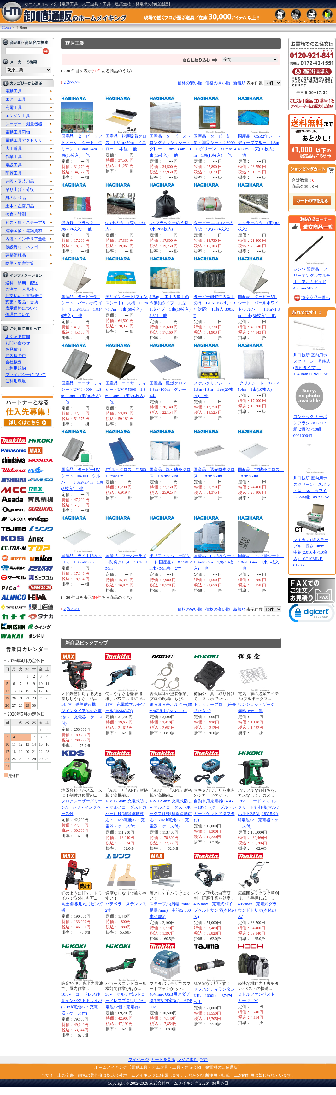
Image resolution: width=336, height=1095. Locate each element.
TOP (204, 1059)
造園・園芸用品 (19, 181)
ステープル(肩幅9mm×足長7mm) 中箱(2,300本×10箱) (170, 910)
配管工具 (13, 173)
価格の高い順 (217, 82)
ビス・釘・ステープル (25, 222)
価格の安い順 (190, 82)
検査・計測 (15, 214)
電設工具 (13, 165)
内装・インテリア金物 (25, 238)
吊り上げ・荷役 (19, 189)
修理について (17, 314)
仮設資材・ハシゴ (21, 247)
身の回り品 (15, 197)
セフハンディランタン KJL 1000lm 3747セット (216, 995)
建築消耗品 (15, 255)
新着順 (239, 82)
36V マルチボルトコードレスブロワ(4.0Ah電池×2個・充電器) (125, 1000)
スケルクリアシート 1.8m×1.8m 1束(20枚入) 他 (214, 389)
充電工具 (13, 107)
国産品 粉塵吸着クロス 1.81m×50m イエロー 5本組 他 (125, 142)
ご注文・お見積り (21, 289)
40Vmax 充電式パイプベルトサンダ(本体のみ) (215, 910)
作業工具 (13, 156)
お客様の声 (15, 355)
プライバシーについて (25, 374)
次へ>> (73, 82)
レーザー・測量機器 (23, 124)
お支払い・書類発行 (23, 295)
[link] (312, 614)
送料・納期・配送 (21, 283)
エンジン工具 (17, 115)
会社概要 (13, 362)
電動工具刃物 (17, 132)
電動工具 (13, 91)
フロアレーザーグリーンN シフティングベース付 (81, 807)
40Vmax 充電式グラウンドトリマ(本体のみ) (257, 910)
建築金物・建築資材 (23, 230)
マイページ (138, 1059)
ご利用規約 (15, 368)
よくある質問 (17, 336)
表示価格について (21, 308)
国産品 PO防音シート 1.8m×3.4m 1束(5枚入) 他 (261, 562)
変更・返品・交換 (21, 302)
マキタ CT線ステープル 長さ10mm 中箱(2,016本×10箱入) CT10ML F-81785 (311, 552)
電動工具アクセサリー (25, 140)
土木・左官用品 (19, 206)
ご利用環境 (15, 380)
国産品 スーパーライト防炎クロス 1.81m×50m (126, 562)
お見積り (13, 349)
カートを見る (163, 1059)
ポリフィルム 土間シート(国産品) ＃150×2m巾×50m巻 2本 (171, 562)
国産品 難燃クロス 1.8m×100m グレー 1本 (170, 389)
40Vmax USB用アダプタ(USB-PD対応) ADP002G (171, 1000)
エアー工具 (15, 99)
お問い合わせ (17, 343)
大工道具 (13, 148)
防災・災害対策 (19, 263)
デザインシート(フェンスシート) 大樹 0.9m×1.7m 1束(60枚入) (126, 303)
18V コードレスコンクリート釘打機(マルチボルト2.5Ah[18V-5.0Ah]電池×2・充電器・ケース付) (259, 814)
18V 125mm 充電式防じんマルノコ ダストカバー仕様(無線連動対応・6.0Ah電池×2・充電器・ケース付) (126, 814)
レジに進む (187, 1059)
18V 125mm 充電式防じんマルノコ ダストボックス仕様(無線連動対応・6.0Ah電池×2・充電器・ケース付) (171, 814)
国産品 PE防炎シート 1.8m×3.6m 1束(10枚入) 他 (217, 562)
